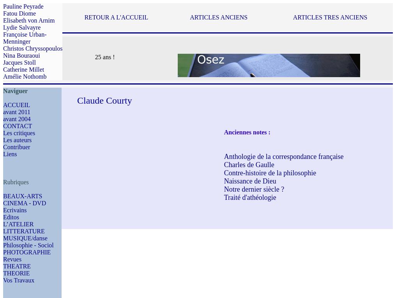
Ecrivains (15, 210)
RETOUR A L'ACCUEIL (116, 17)
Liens (10, 154)
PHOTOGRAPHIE (27, 252)
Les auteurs (17, 140)
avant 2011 (16, 112)
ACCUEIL (16, 105)
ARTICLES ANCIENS (218, 17)
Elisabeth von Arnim (29, 20)
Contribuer (16, 147)
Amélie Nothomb (25, 76)
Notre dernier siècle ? (254, 189)
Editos (11, 217)
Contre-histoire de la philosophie (270, 173)
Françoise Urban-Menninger (25, 38)
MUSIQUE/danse (25, 238)
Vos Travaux (18, 280)
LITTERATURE (24, 231)
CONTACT (17, 126)
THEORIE (16, 273)
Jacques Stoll (19, 62)
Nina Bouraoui (21, 55)
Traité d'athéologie (250, 197)
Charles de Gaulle (249, 165)
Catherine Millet (23, 69)
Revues (12, 259)
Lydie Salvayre (22, 27)
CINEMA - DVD (24, 203)
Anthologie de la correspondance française (284, 156)
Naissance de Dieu (250, 181)
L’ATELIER (18, 224)
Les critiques (19, 133)
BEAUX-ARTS (22, 196)
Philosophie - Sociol (28, 245)
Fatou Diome (19, 13)
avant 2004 (17, 119)
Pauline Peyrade (23, 6)
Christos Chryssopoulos (32, 48)
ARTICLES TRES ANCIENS (330, 17)
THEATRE (17, 266)
